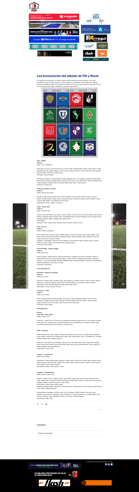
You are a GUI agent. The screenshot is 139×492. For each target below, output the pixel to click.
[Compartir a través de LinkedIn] (46, 404)
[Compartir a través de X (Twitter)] (42, 404)
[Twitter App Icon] (112, 464)
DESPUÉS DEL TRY (53, 6)
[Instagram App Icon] (109, 464)
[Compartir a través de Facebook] (38, 404)
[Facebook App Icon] (106, 464)
